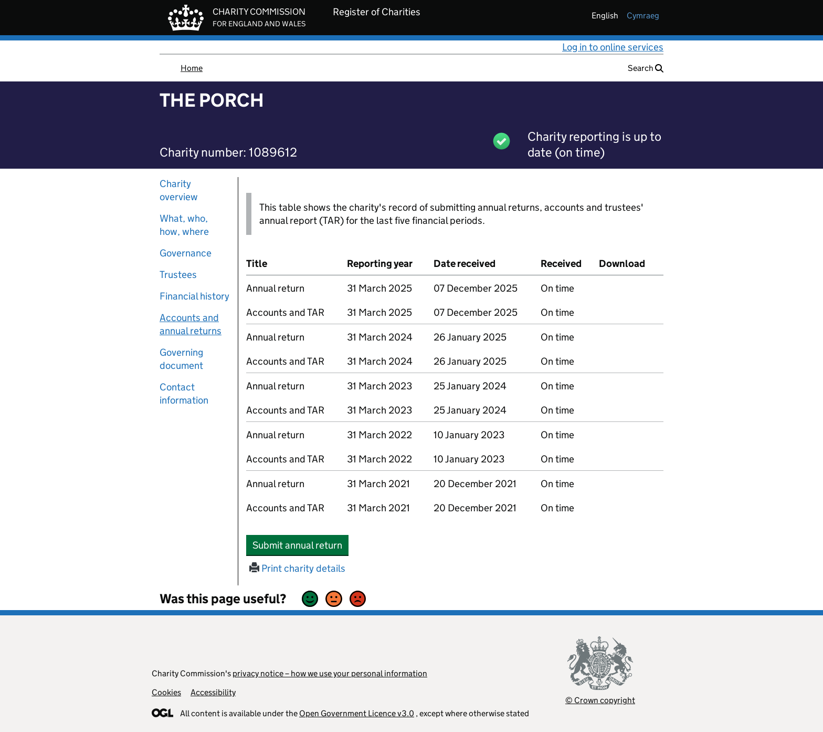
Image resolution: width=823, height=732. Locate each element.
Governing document (181, 359)
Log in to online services (612, 47)
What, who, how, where (184, 225)
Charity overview (179, 190)
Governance (186, 253)
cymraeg (643, 15)
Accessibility (213, 692)
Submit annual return (300, 545)
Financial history (194, 296)
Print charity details (297, 568)
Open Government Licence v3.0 (356, 713)
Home (192, 68)
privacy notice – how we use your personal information (330, 673)
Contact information (184, 393)
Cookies (166, 692)
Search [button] (645, 68)
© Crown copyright (600, 700)
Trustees (178, 275)
